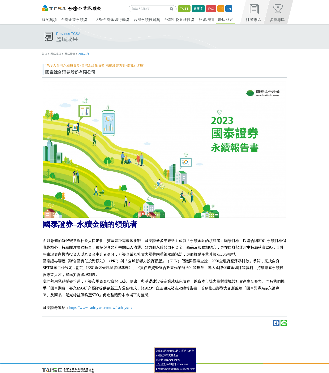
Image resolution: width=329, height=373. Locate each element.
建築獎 (198, 8)
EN (229, 8)
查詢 (172, 8)
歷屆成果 (55, 53)
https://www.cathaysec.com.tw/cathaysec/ (100, 308)
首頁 (44, 53)
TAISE (184, 8)
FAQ (211, 8)
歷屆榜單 (69, 53)
